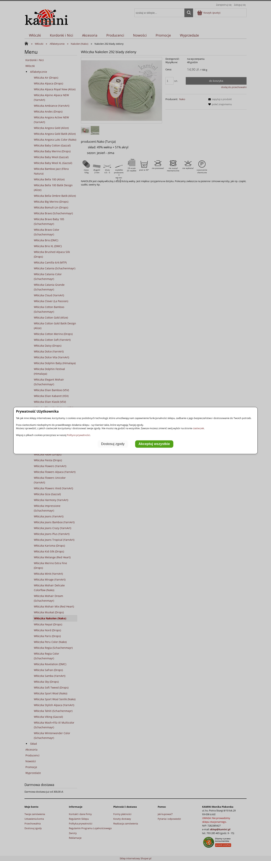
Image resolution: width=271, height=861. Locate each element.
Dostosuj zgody (112, 444)
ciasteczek (198, 428)
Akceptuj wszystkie (154, 444)
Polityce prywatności (78, 435)
